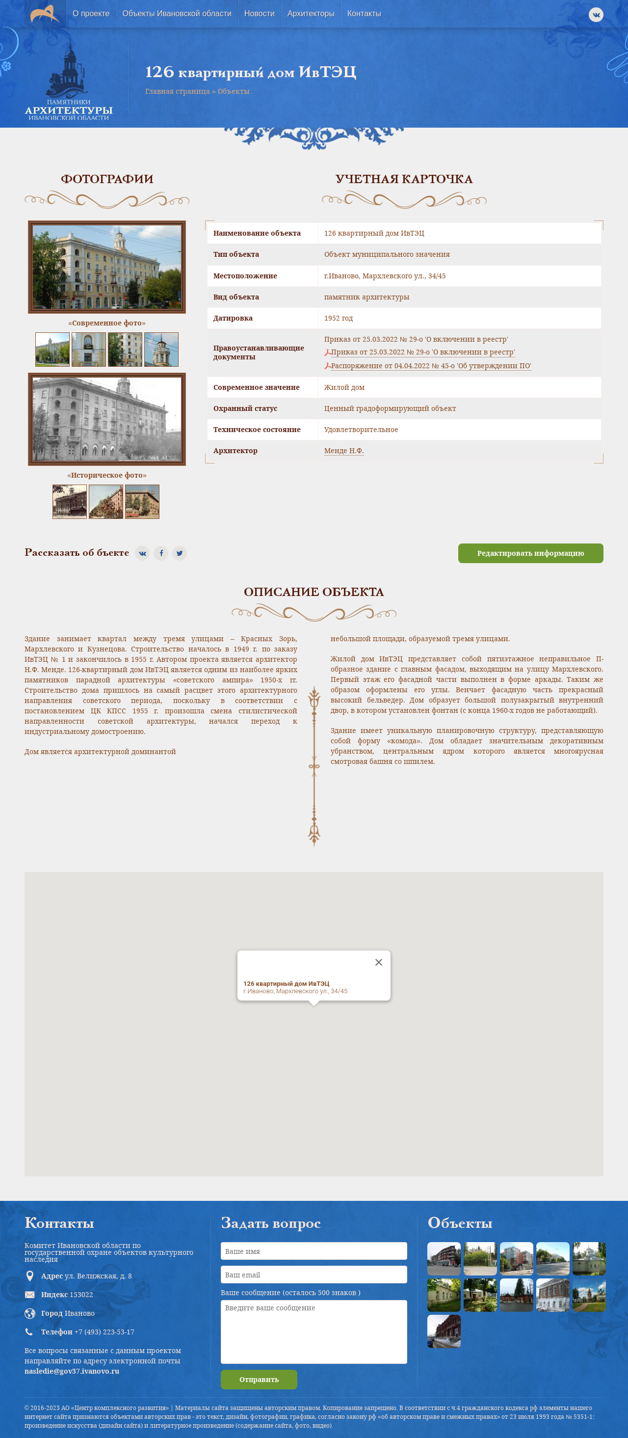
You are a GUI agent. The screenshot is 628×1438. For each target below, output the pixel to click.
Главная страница (177, 91)
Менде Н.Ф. (344, 450)
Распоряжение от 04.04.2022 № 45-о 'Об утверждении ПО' (431, 365)
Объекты (234, 91)
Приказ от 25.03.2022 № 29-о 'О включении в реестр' (423, 352)
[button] (314, 1015)
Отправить (259, 1379)
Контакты (364, 13)
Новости (259, 13)
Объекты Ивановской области (177, 13)
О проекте (91, 13)
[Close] (379, 962)
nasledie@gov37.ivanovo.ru (72, 1371)
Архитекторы (311, 13)
